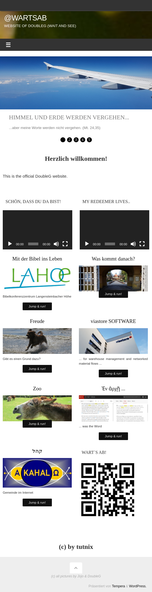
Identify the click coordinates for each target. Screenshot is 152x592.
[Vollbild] (65, 244)
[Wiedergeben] (10, 244)
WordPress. (137, 586)
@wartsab (25, 18)
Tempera (118, 586)
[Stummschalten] (56, 244)
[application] (37, 229)
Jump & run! (37, 306)
